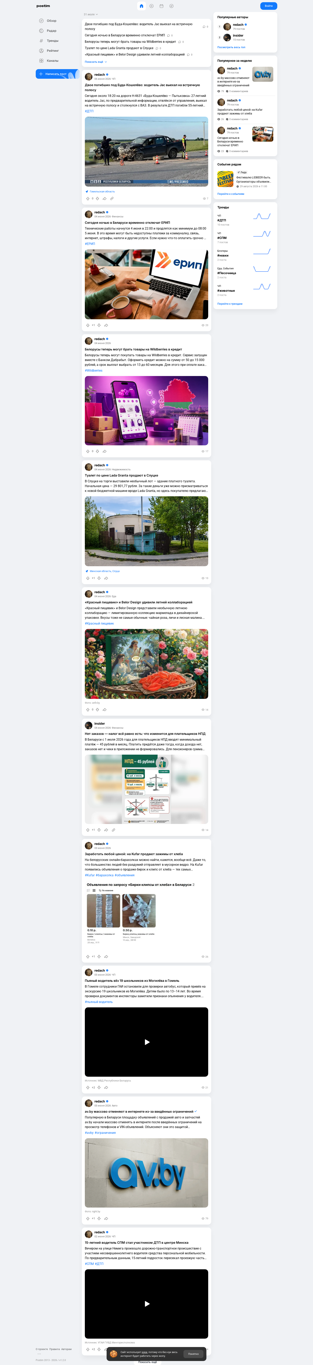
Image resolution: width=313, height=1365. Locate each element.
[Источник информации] (113, 199)
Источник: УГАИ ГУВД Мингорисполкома (111, 1338)
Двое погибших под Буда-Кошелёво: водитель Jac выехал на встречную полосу (139, 26)
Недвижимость (122, 469)
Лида (244, 172)
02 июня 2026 (103, 1233)
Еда (115, 595)
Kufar (91, 874)
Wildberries (95, 370)
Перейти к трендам (229, 303)
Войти (269, 5)
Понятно (193, 1353)
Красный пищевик (101, 623)
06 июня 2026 (103, 79)
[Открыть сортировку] (92, 14)
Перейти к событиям (230, 193)
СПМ (91, 1261)
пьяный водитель (101, 1000)
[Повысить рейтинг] (89, 199)
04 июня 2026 (103, 216)
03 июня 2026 (103, 846)
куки (144, 1352)
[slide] (141, 914)
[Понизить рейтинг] (98, 199)
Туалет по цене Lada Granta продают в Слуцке (120, 48)
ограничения (107, 1130)
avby (91, 1130)
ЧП (114, 79)
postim (45, 6)
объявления (126, 874)
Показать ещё (95, 61)
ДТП (91, 111)
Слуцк (117, 570)
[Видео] (151, 6)
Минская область (101, 570)
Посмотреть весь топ (231, 47)
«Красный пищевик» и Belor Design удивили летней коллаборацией (135, 54)
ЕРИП (92, 244)
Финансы (118, 216)
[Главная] (141, 6)
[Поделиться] (105, 199)
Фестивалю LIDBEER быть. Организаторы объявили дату (253, 180)
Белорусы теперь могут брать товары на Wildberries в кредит (131, 42)
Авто (115, 1103)
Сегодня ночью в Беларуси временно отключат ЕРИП (126, 35)
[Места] (171, 6)
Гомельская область (103, 191)
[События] (161, 6)
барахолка (106, 874)
